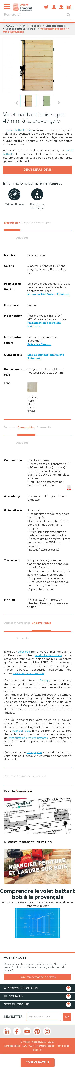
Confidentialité (12, 1046)
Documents (22, 238)
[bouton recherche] (66, 14)
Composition (28, 223)
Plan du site (63, 1046)
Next (59, 103)
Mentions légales (45, 1046)
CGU (24, 1046)
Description (12, 222)
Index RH (38, 1050)
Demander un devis (37, 170)
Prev (17, 103)
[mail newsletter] (43, 1017)
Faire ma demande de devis (37, 977)
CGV (31, 1046)
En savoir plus (43, 223)
